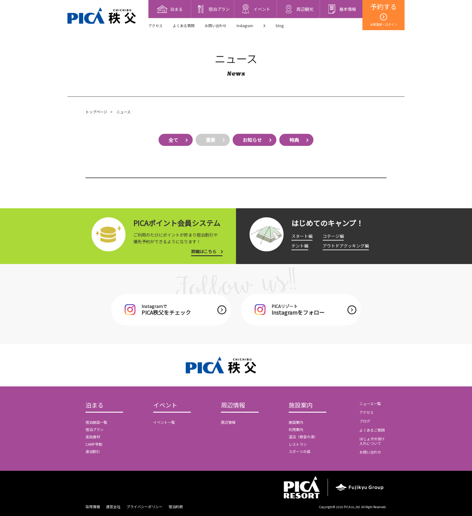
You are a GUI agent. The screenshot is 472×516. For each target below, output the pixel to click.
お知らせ (252, 139)
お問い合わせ (215, 25)
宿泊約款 (176, 506)
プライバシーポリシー (144, 506)
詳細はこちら (203, 251)
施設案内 (301, 405)
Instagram (245, 25)
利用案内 (296, 429)
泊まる (94, 405)
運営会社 (113, 506)
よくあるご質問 (372, 430)
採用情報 (92, 506)
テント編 (299, 246)
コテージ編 (333, 236)
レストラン (298, 444)
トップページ (96, 111)
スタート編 (301, 236)
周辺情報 (233, 405)
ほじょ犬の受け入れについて (372, 440)
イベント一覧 (164, 422)
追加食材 (92, 436)
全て (173, 139)
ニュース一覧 (370, 403)
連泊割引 (92, 451)
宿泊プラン (94, 429)
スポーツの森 (299, 451)
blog (280, 25)
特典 (294, 139)
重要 (210, 139)
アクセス (155, 25)
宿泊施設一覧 (96, 422)
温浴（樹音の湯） (303, 436)
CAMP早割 (93, 444)
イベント (165, 405)
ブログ (364, 420)
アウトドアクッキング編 (346, 246)
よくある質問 (183, 25)
